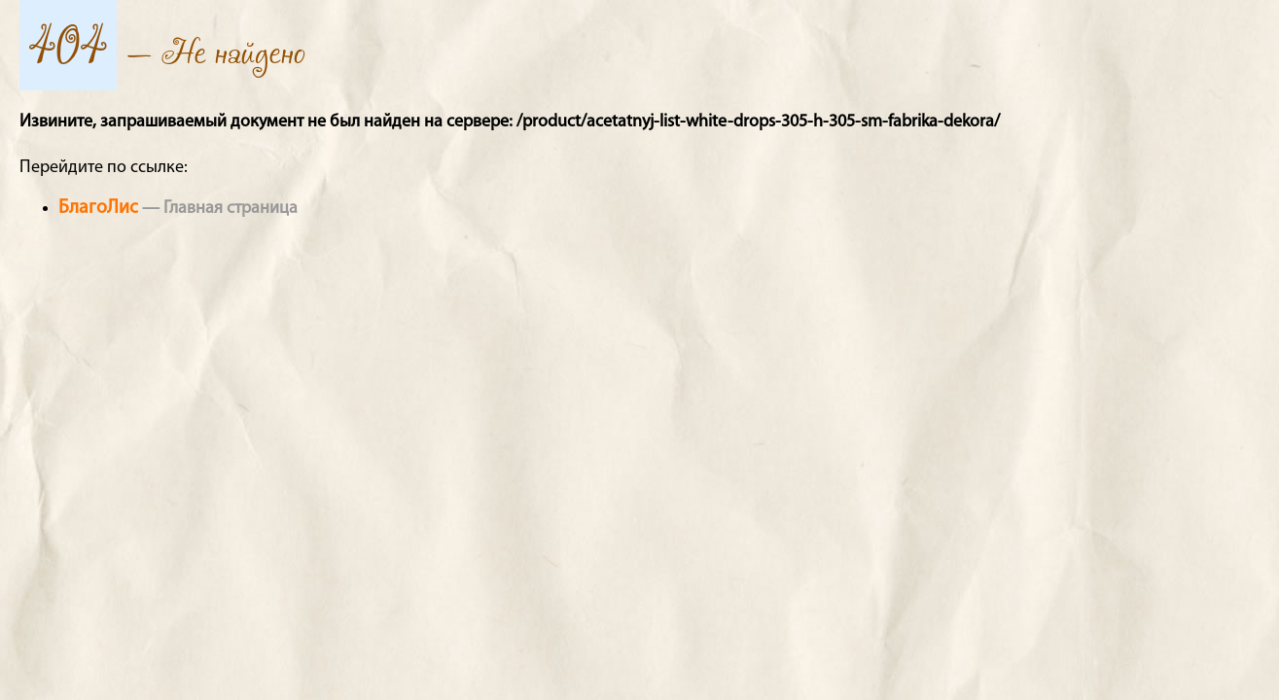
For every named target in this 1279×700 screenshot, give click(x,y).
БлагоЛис (98, 208)
